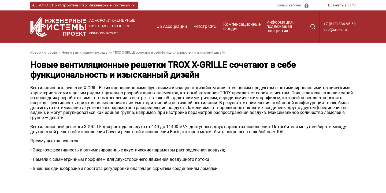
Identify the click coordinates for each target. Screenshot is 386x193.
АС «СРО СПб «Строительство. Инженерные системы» (84, 5)
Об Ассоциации (172, 26)
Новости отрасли (43, 52)
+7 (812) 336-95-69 (340, 24)
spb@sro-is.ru (335, 29)
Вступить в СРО (342, 5)
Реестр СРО (205, 26)
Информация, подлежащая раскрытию (280, 26)
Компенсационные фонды (242, 26)
